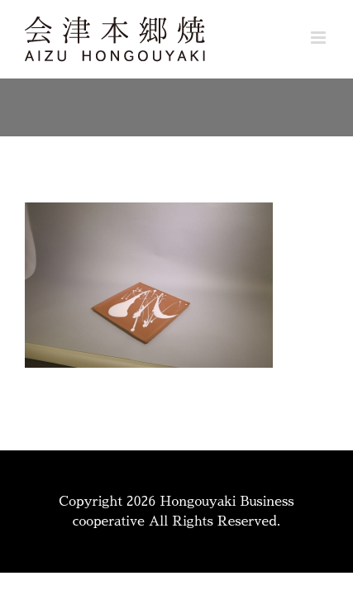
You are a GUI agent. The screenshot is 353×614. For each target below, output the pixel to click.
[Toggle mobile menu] (319, 37)
